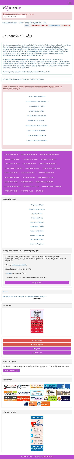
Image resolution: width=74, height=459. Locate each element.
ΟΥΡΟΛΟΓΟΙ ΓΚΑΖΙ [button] (29, 177)
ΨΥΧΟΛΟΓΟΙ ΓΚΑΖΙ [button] (11, 191)
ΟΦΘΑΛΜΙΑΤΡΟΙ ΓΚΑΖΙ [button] (46, 177)
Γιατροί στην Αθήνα (37, 205)
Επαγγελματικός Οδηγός (9, 23)
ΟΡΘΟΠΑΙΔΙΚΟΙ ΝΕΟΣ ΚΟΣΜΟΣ (37, 126)
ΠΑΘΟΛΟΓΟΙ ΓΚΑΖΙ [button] (11, 182)
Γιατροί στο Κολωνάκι (37, 222)
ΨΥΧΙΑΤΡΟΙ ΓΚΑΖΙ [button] (27, 191)
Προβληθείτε (37, 341)
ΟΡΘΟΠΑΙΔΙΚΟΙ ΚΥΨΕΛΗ (37, 121)
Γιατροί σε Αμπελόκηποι (37, 209)
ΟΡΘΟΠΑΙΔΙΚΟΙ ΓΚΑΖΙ (37, 106)
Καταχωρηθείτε (37, 282)
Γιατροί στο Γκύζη (37, 218)
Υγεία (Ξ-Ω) (28, 23)
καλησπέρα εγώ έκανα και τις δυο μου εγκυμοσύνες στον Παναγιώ (24, 296)
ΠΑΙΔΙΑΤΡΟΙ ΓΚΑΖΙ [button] (27, 182)
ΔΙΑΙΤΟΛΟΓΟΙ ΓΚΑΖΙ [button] (29, 164)
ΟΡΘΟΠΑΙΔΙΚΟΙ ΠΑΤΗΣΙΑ (37, 135)
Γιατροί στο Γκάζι (37, 213)
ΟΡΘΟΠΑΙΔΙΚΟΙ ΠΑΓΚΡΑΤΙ (37, 131)
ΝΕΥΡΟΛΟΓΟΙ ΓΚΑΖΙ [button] (11, 173)
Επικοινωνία (37, 353)
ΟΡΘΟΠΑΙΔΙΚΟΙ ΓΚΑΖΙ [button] (12, 177)
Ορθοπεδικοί (37, 23)
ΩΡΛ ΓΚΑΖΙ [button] (39, 191)
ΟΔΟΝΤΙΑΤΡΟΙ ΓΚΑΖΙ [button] (28, 173)
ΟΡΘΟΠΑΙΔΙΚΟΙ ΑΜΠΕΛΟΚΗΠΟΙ (37, 101)
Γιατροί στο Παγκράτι (37, 235)
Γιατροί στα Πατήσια (37, 239)
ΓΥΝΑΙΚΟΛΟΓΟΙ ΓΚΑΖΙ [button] (30, 159)
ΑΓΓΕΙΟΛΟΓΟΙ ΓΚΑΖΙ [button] (11, 154)
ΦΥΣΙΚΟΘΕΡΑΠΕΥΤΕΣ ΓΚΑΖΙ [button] (51, 186)
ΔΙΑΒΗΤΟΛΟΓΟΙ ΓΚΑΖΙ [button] (12, 164)
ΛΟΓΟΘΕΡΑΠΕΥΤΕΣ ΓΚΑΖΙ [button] (51, 168)
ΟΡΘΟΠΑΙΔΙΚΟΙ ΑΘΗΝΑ (37, 96)
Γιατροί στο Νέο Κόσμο (37, 231)
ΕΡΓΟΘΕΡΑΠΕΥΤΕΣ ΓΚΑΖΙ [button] (13, 168)
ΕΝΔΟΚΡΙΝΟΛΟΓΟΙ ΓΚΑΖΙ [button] (47, 164)
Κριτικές (5, 292)
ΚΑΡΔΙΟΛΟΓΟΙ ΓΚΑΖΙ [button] (32, 168)
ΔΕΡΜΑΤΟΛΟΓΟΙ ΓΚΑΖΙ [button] (48, 159)
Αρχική (27, 25)
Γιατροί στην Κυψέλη (37, 226)
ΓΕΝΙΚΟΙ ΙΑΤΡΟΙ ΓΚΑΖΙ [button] (12, 159)
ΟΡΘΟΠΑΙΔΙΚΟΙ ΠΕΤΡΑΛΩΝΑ (37, 140)
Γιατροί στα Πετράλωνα (37, 244)
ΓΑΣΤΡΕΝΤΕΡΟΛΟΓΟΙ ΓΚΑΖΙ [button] (49, 154)
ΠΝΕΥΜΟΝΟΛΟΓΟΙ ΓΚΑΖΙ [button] (44, 182)
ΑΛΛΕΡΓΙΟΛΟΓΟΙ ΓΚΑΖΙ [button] (29, 154)
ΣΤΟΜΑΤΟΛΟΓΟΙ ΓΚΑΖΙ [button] (31, 186)
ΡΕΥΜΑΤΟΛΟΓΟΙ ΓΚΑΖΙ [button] (12, 186)
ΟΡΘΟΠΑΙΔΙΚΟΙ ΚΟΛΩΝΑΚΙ (37, 116)
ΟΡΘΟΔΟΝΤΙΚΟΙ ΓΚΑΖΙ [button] (46, 173)
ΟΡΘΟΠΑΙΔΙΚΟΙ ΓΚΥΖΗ (37, 111)
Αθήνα (21, 23)
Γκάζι (44, 23)
